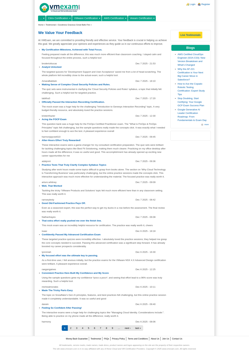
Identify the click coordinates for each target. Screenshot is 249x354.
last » (138, 328)
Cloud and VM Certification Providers (128, 349)
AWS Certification (114, 18)
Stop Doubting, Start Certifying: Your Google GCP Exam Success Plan (191, 102)
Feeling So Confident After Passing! (62, 308)
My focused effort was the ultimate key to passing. (70, 255)
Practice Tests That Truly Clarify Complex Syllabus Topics (74, 165)
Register (205, 4)
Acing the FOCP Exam (54, 119)
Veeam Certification (141, 18)
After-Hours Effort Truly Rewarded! (61, 140)
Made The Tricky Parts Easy (57, 290)
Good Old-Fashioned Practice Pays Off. (64, 203)
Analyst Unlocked (51, 67)
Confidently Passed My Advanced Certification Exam (71, 234)
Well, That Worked (52, 186)
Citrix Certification (58, 18)
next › (128, 328)
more (206, 124)
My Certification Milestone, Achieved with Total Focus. (72, 49)
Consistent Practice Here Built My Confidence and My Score (75, 273)
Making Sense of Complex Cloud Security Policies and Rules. (76, 84)
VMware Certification (86, 18)
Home (41, 25)
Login (192, 4)
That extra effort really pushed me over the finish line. (72, 220)
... (41, 18)
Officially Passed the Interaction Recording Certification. (73, 102)
